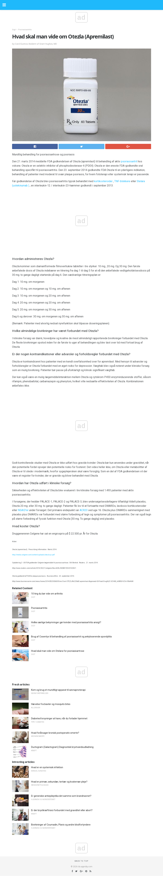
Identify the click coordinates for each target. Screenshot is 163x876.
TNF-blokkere (122, 181)
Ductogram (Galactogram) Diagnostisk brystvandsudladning (62, 747)
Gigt (14, 30)
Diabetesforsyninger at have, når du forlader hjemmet (59, 718)
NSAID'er (23, 510)
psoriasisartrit (129, 161)
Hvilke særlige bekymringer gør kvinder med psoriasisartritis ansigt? (66, 622)
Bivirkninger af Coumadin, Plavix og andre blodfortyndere (61, 824)
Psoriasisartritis (25, 30)
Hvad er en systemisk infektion (47, 767)
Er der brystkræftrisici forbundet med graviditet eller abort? (62, 810)
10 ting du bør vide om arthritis (47, 593)
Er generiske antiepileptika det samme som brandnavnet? (61, 796)
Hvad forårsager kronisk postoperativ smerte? (55, 733)
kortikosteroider (103, 181)
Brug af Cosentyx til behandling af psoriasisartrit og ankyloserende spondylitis (71, 636)
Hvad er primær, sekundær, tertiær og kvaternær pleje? (59, 781)
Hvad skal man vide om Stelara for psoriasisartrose (57, 651)
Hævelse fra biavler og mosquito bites (50, 704)
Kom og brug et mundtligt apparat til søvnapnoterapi (58, 690)
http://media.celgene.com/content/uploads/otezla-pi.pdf (33, 555)
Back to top (81, 861)
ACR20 (84, 510)
